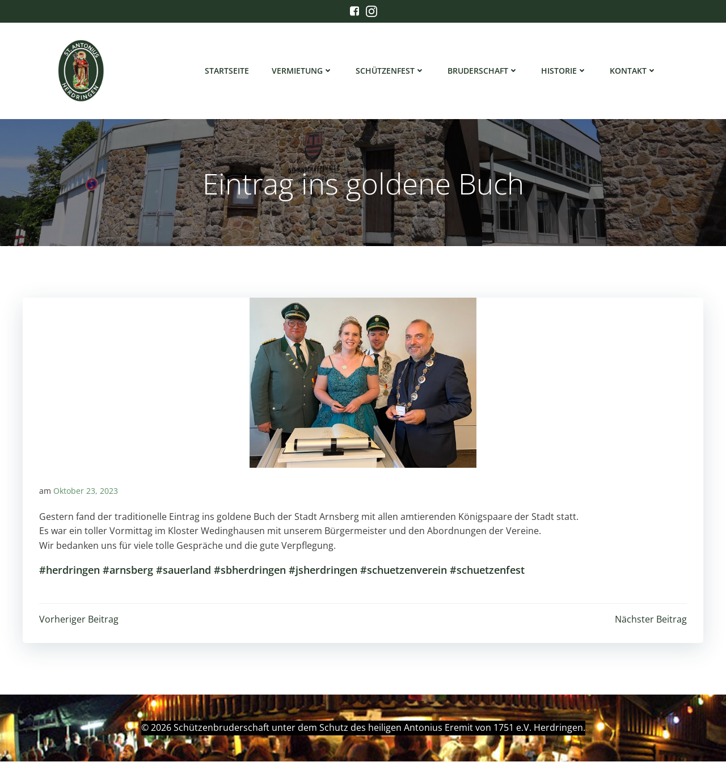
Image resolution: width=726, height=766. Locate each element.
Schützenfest (390, 71)
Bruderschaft (483, 71)
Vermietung (303, 71)
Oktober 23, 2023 (85, 494)
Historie (565, 71)
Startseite (227, 71)
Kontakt (633, 71)
